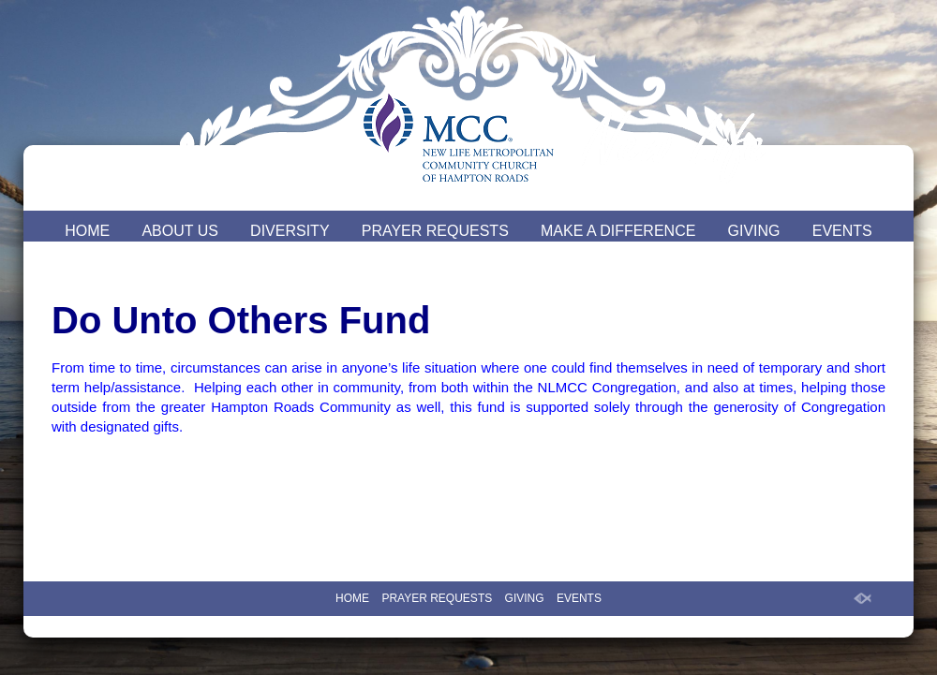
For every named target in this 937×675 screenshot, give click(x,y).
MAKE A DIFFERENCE (618, 231)
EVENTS (842, 231)
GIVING (754, 231)
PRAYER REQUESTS (435, 231)
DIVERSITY (289, 231)
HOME (87, 231)
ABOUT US (179, 231)
